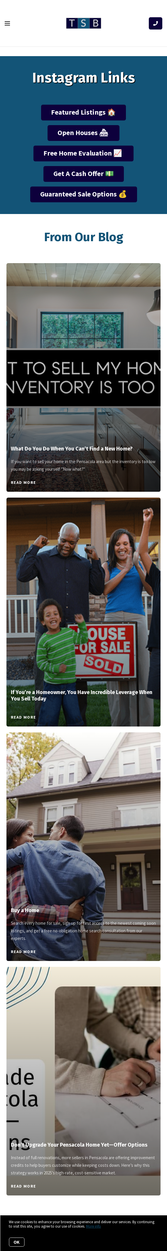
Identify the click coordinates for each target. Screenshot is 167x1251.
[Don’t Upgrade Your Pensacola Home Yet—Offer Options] (83, 1049)
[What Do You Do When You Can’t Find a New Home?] (83, 349)
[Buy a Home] (83, 814)
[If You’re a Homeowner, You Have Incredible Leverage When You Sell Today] (83, 588)
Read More (23, 482)
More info (93, 1226)
